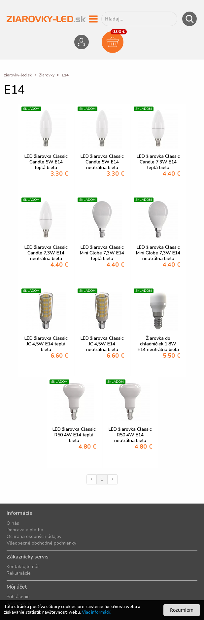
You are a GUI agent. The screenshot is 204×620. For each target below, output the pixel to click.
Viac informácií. (96, 612)
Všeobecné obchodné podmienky (41, 543)
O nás (13, 523)
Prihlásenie (18, 597)
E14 (65, 75)
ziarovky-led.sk (18, 75)
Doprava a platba (25, 530)
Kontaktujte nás (23, 566)
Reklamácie (19, 573)
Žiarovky (46, 75)
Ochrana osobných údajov (34, 536)
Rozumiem (181, 610)
